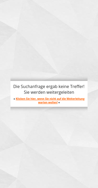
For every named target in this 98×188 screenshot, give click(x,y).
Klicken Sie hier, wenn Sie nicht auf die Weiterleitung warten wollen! (50, 100)
